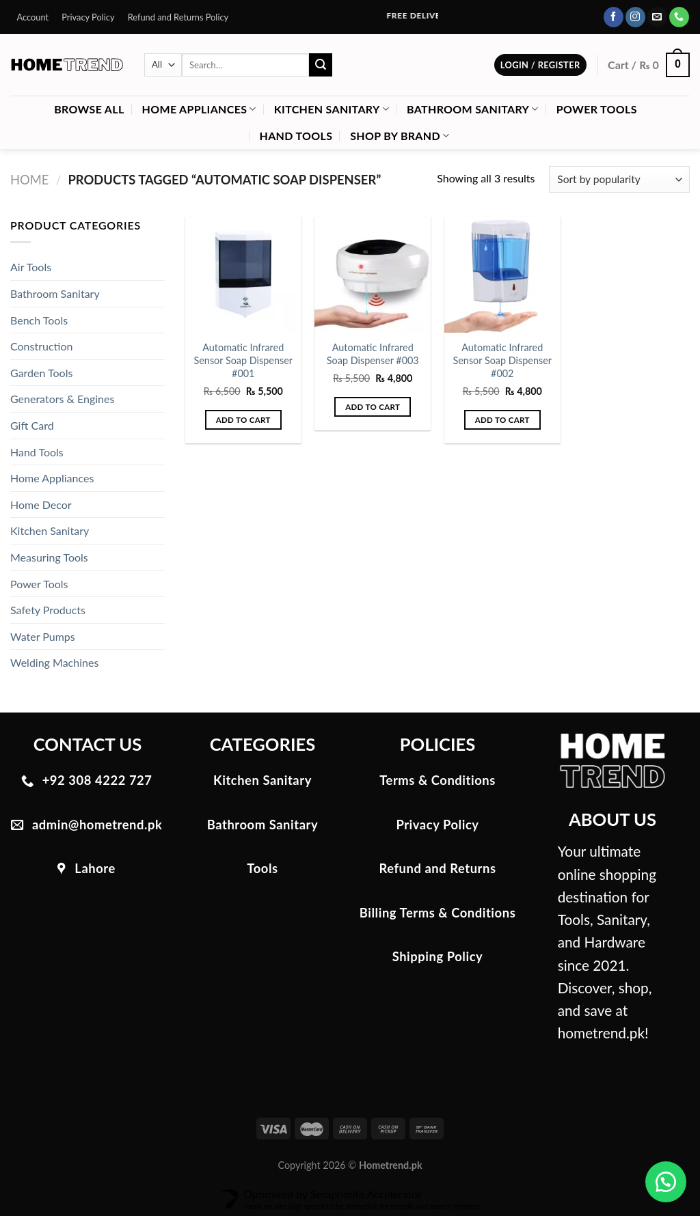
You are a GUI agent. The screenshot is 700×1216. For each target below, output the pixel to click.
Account (33, 17)
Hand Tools (296, 135)
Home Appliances (199, 109)
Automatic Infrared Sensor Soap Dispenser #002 (502, 360)
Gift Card (32, 425)
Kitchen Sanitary (331, 109)
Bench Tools (39, 320)
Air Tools (30, 266)
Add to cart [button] (243, 419)
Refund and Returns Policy (178, 17)
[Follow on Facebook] (613, 17)
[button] (665, 1181)
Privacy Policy (88, 17)
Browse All (89, 108)
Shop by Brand (399, 136)
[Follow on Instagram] (635, 17)
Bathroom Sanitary (473, 109)
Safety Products (47, 609)
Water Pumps (42, 636)
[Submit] (320, 65)
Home (29, 179)
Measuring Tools (49, 557)
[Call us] (679, 17)
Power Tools (596, 108)
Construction (41, 346)
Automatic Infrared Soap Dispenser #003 (373, 354)
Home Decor (41, 504)
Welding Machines (54, 662)
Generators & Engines (62, 398)
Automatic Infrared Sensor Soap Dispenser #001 (243, 360)
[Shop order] (619, 179)
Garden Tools (41, 372)
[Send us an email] (657, 17)
